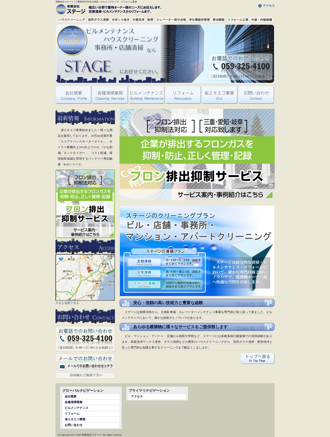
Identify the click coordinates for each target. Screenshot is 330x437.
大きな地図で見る (67, 303)
